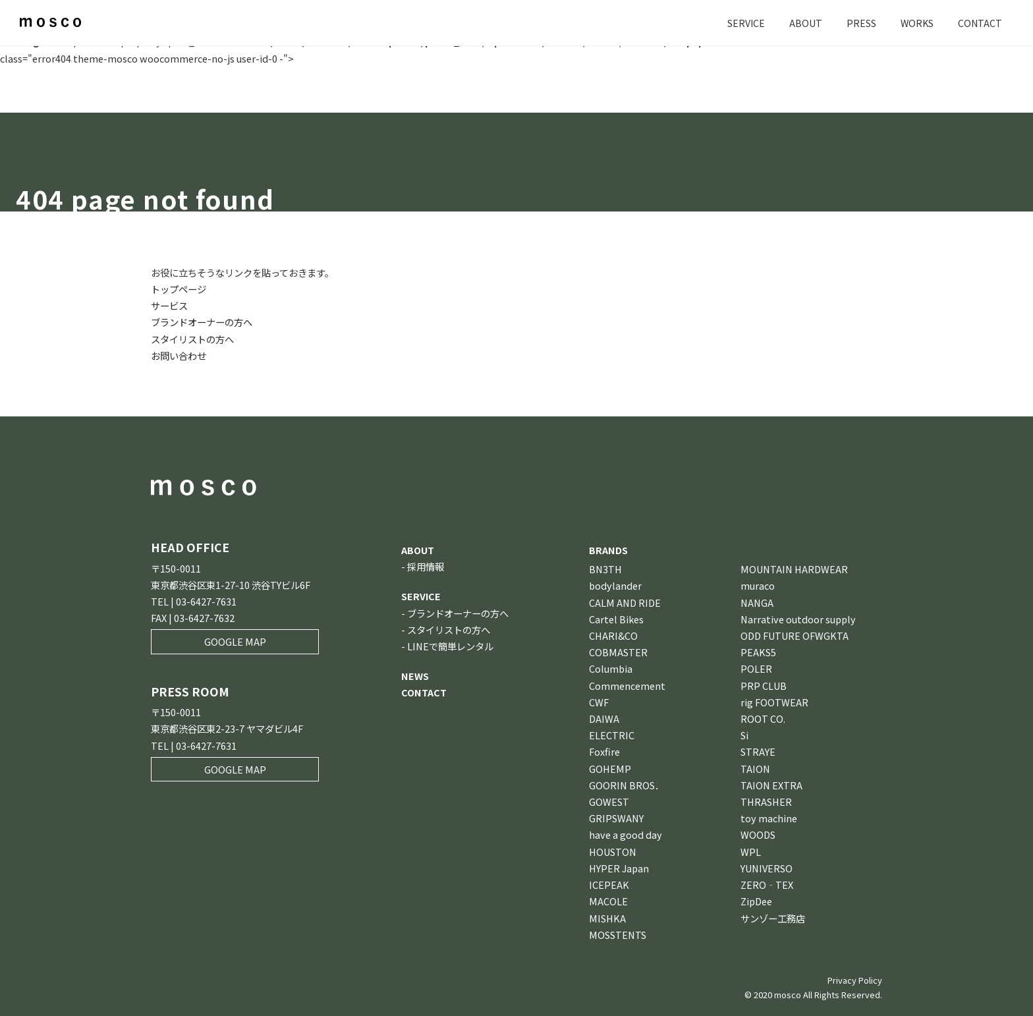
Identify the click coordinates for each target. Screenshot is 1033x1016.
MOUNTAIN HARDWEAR (794, 569)
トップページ (178, 289)
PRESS (859, 23)
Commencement (627, 685)
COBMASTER (618, 652)
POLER (756, 668)
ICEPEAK (609, 884)
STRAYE (757, 751)
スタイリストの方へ (192, 339)
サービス (169, 305)
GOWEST (609, 801)
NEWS (415, 676)
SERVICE (744, 23)
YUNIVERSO (766, 868)
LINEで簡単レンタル (450, 646)
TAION (755, 769)
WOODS (757, 834)
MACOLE (608, 901)
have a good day (625, 834)
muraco (757, 585)
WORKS (916, 23)
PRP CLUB (763, 685)
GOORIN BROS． (626, 785)
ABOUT (803, 23)
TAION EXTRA (771, 785)
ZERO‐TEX (766, 884)
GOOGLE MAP (235, 641)
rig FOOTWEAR (774, 702)
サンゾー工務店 (772, 918)
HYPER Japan (619, 868)
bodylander (615, 585)
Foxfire (604, 751)
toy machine (768, 818)
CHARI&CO (613, 635)
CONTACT (979, 23)
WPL (750, 852)
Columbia (610, 668)
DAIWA (604, 718)
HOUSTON (612, 852)
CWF (599, 702)
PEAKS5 (758, 652)
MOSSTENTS (617, 935)
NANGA (756, 602)
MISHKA (607, 918)
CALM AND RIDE (625, 602)
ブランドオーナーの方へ (201, 322)
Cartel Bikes (616, 619)
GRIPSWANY (616, 818)
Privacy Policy (854, 980)
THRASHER (766, 801)
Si (744, 735)
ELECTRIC (611, 735)
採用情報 (425, 566)
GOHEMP (610, 769)
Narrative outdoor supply (798, 619)
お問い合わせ (178, 355)
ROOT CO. (762, 718)
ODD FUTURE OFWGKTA (794, 635)
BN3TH (605, 569)
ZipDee (756, 901)
